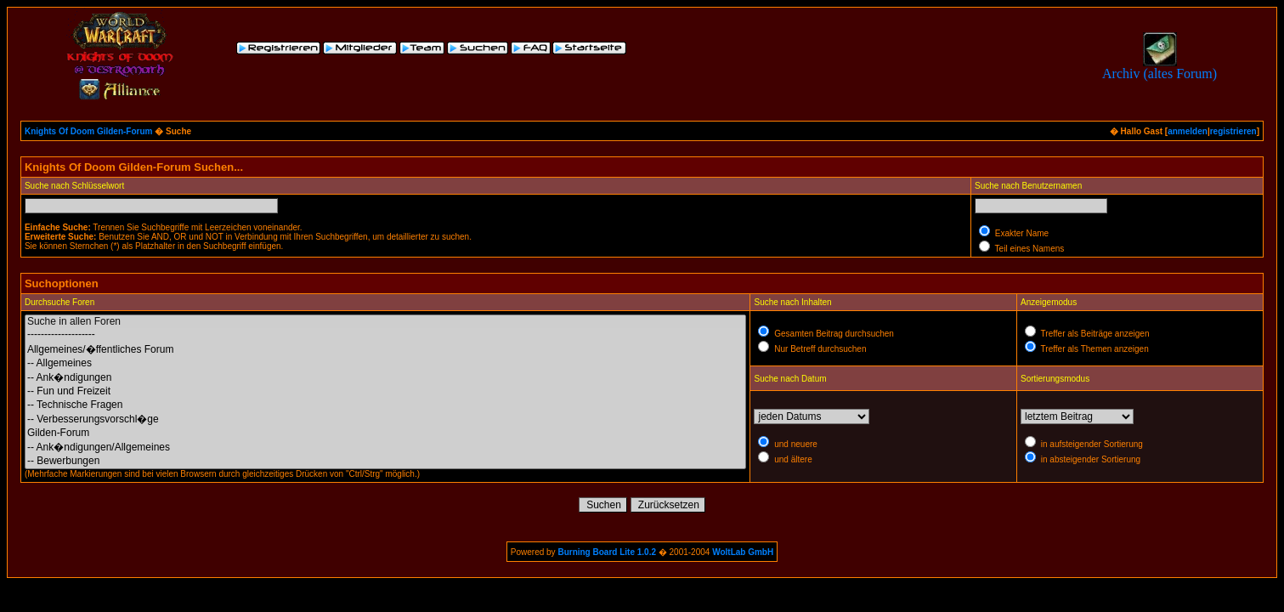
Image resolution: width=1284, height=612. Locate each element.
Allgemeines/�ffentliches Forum (385, 349)
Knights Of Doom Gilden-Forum (89, 131)
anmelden (1188, 131)
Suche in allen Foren (385, 321)
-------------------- (385, 334)
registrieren (1233, 131)
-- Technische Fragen (385, 405)
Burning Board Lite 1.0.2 (606, 552)
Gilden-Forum (385, 433)
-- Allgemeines (385, 363)
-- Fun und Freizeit (385, 391)
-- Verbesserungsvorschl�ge (385, 419)
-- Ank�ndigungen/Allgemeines (385, 447)
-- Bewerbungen (385, 461)
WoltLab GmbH (742, 552)
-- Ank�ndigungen (385, 377)
